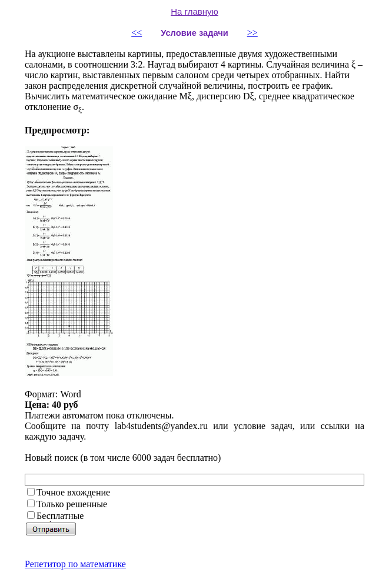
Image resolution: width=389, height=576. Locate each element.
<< (136, 33)
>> (252, 33)
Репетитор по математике (75, 564)
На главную (194, 11)
